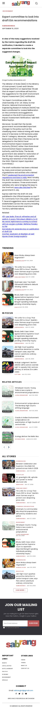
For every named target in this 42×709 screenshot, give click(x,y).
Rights (17, 307)
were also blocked (22, 187)
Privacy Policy (23, 627)
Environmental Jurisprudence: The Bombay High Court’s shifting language (27, 405)
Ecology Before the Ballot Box (27, 436)
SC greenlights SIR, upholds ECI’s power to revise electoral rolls (27, 479)
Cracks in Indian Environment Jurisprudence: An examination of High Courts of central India (27, 421)
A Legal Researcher (21, 395)
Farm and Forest (20, 277)
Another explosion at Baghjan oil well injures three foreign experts (18, 235)
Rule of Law (6, 356)
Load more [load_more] (20, 590)
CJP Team (18, 374)
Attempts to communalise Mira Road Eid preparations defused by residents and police (26, 512)
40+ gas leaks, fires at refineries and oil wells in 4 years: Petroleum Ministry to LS (19, 217)
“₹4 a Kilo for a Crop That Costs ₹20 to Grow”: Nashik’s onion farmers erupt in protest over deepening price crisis (27, 321)
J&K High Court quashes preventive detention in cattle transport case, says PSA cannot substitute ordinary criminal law (27, 351)
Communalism (19, 260)
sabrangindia (19, 327)
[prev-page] (4, 447)
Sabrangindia (8, 26)
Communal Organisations (25, 506)
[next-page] (9, 447)
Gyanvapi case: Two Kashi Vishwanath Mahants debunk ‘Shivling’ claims (26, 284)
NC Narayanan (20, 439)
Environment (8, 11)
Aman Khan (19, 484)
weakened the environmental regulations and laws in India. (18, 176)
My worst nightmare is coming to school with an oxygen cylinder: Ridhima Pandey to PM (20, 224)
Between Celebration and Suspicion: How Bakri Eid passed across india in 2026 (27, 466)
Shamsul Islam (21, 567)
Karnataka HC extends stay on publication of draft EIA (20, 230)
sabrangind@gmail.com (23, 690)
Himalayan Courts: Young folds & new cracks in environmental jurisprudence (27, 390)
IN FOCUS (7, 313)
